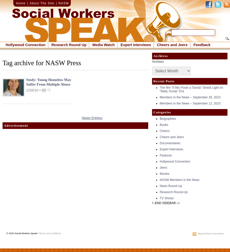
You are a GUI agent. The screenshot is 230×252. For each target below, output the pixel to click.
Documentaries (170, 143)
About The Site (42, 3)
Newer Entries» (92, 118)
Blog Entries (204, 233)
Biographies (168, 119)
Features (166, 155)
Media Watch (103, 45)
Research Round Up (69, 45)
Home (21, 3)
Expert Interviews (136, 45)
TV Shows (167, 198)
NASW (64, 3)
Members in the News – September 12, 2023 (190, 103)
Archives (158, 61)
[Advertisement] (48, 182)
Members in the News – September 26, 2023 (190, 97)
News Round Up (171, 186)
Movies (164, 174)
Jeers (163, 167)
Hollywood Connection (25, 45)
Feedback (201, 45)
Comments (218, 233)
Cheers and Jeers (172, 45)
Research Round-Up (174, 192)
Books (164, 125)
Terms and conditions (50, 233)
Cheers (165, 131)
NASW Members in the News (179, 180)
